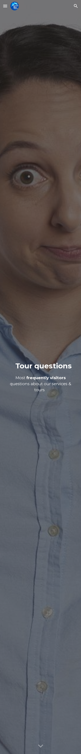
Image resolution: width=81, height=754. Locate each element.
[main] (40, 377)
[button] (5, 6)
